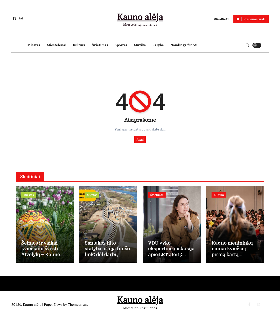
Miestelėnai (56, 45)
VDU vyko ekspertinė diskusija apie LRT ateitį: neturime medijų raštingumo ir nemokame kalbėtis (171, 257)
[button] (266, 45)
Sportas (121, 45)
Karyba (158, 45)
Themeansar (77, 304)
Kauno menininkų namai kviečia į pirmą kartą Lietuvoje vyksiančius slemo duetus (233, 257)
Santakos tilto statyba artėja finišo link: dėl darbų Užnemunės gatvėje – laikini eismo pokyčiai (107, 257)
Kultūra (79, 45)
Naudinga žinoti (184, 45)
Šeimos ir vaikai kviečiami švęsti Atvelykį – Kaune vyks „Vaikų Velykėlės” (40, 254)
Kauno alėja (140, 17)
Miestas (33, 45)
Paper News (53, 304)
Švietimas (100, 45)
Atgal (140, 139)
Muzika (140, 45)
